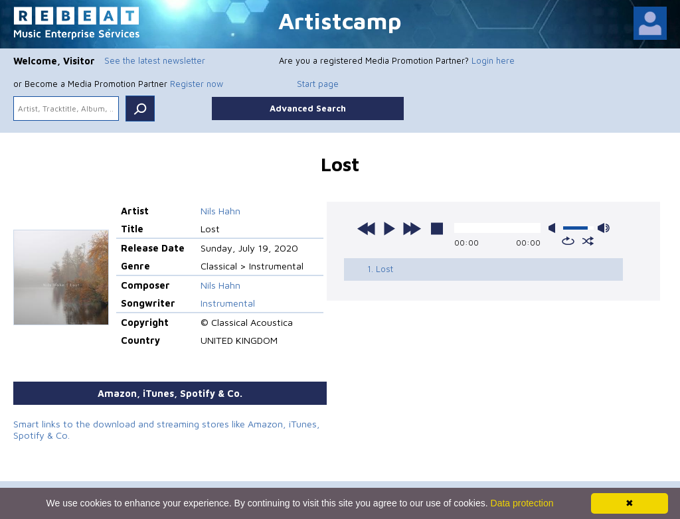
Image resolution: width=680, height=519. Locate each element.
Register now (196, 83)
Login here (493, 60)
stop (437, 228)
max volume (604, 228)
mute (554, 228)
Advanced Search (308, 108)
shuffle (588, 241)
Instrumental (228, 303)
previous (366, 228)
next (411, 228)
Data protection (522, 503)
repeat (568, 241)
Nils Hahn (220, 210)
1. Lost (380, 268)
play (389, 228)
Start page (318, 83)
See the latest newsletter (154, 60)
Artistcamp (340, 20)
